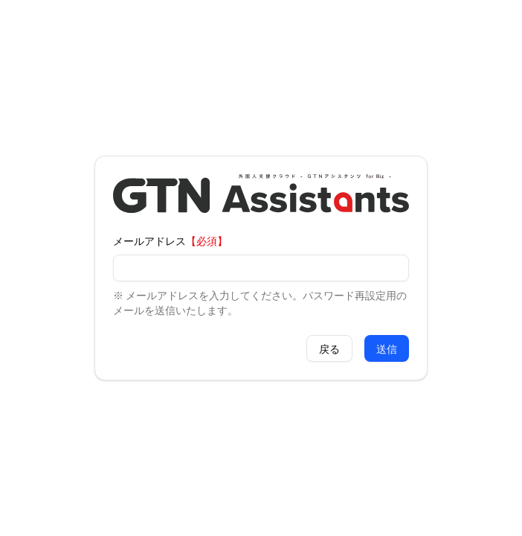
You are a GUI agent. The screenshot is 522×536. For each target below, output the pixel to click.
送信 (386, 348)
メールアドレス (149, 240)
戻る (329, 348)
